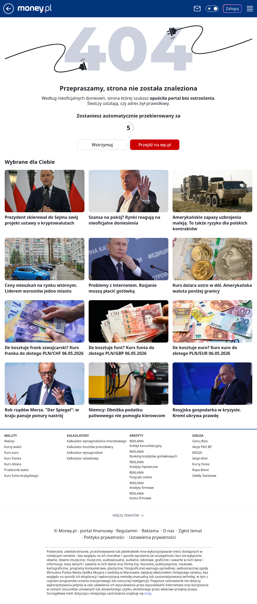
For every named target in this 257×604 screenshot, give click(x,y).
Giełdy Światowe (204, 475)
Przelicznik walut (16, 470)
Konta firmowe (140, 498)
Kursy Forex (201, 464)
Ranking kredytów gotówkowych (153, 456)
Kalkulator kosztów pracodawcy (90, 447)
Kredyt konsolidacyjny (146, 446)
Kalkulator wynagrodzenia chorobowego (96, 441)
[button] (250, 8)
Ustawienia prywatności (151, 537)
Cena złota (200, 441)
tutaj (147, 593)
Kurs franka (12, 458)
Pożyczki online (141, 477)
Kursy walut (13, 447)
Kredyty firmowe (142, 487)
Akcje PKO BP (202, 447)
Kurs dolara (12, 464)
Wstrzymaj (102, 145)
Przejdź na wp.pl (154, 145)
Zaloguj (232, 8)
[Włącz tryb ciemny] (212, 8)
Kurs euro (11, 452)
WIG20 (197, 452)
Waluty (9, 441)
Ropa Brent (200, 470)
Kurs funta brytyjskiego (21, 475)
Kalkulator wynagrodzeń (85, 452)
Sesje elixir (200, 458)
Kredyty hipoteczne (144, 467)
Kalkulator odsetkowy (83, 458)
